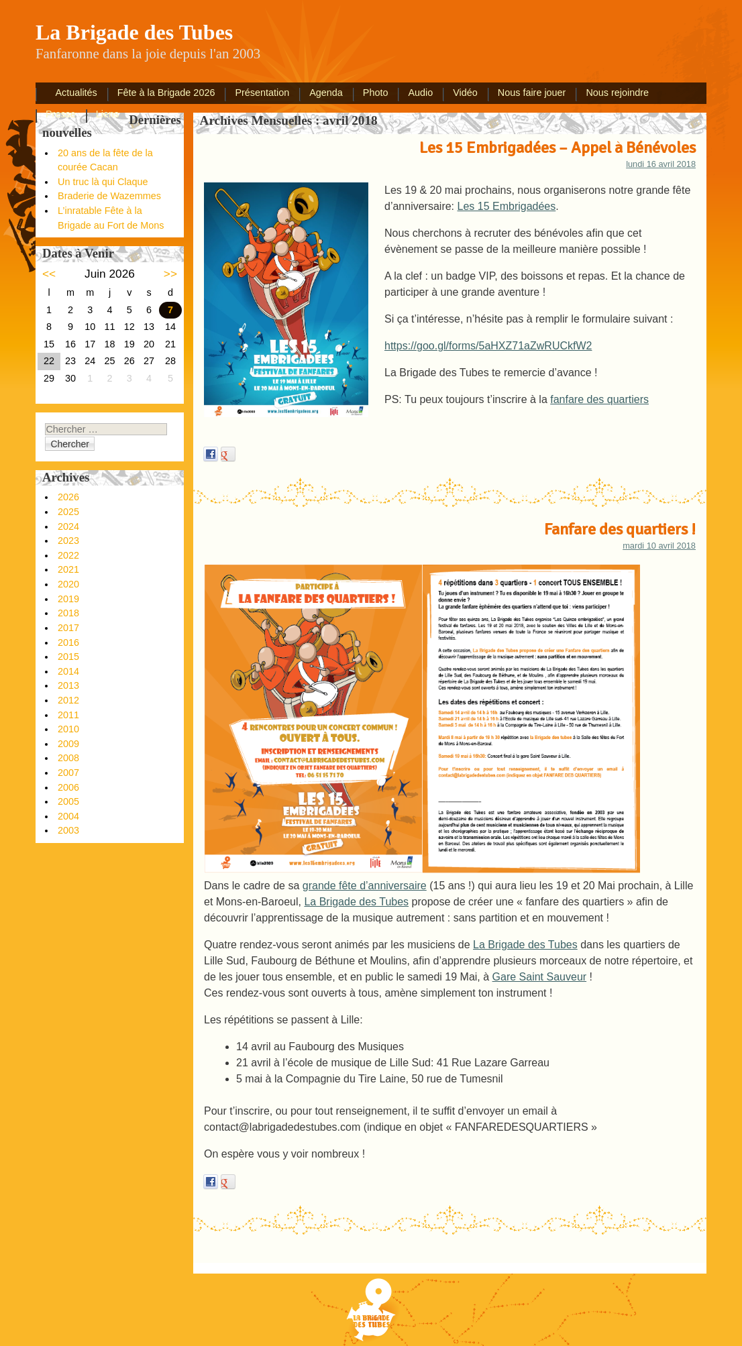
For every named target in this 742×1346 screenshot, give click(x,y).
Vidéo (465, 92)
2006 (68, 787)
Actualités (76, 92)
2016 (68, 642)
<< (49, 273)
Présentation (262, 92)
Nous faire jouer (532, 92)
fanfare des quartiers (599, 399)
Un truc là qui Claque (103, 181)
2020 (68, 584)
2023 (68, 540)
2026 (68, 497)
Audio (420, 92)
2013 (68, 685)
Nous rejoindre (617, 92)
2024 (68, 526)
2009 (68, 743)
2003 (68, 830)
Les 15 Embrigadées (507, 206)
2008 (68, 757)
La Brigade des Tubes (356, 901)
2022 (68, 555)
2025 (68, 511)
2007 (68, 772)
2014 (68, 671)
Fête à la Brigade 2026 (166, 92)
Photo (375, 92)
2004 (68, 816)
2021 (68, 569)
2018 (68, 613)
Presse (61, 114)
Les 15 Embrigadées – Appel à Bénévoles (557, 147)
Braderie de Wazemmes (109, 195)
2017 (68, 627)
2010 (68, 729)
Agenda (326, 92)
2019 (68, 599)
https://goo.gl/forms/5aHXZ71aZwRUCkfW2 (488, 345)
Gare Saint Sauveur (539, 977)
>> (170, 273)
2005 (68, 801)
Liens (107, 114)
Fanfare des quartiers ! (620, 529)
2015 (68, 656)
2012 (68, 700)
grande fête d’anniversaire (365, 885)
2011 (68, 715)
